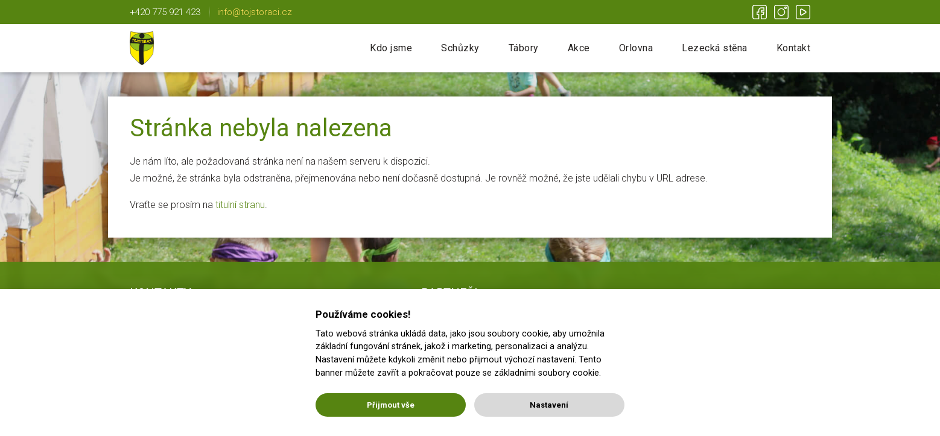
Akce (579, 48)
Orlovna (636, 48)
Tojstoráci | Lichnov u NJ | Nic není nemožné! (142, 48)
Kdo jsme (391, 48)
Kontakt (793, 48)
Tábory (524, 48)
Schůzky (460, 48)
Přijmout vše (390, 404)
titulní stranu (240, 204)
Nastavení (549, 404)
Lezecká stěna (715, 48)
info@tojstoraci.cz (254, 12)
